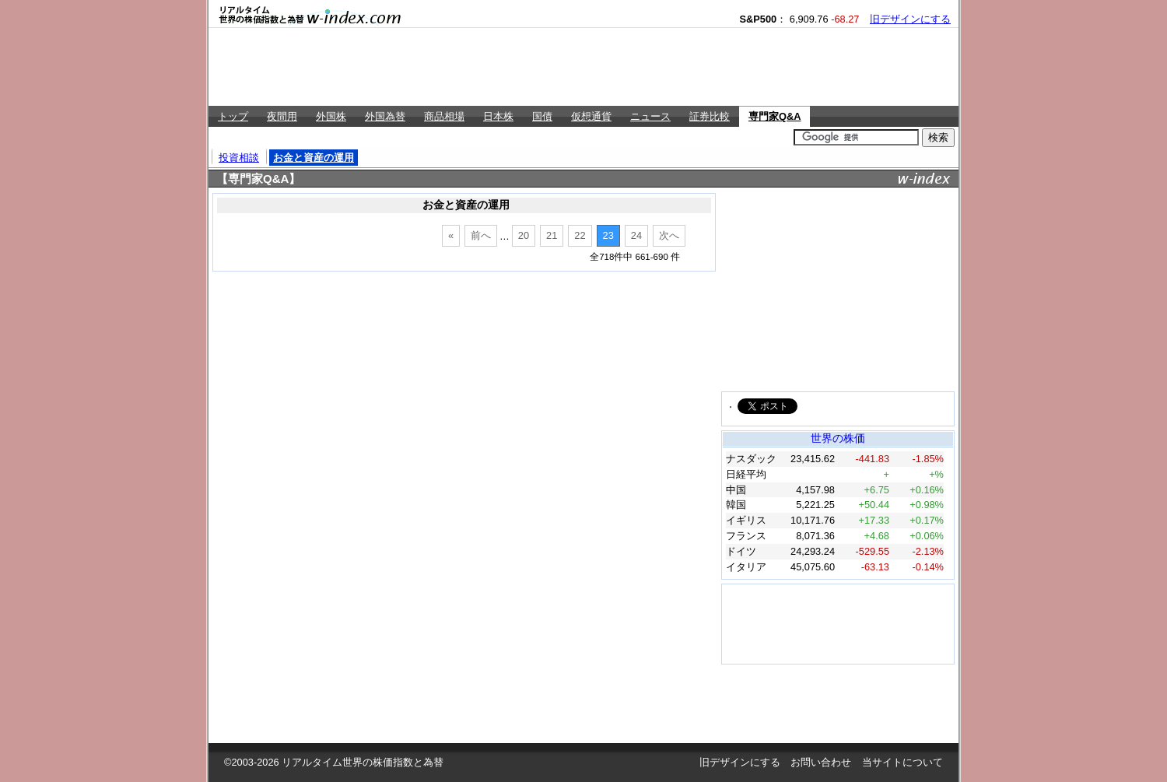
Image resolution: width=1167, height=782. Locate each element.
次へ (669, 235)
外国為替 (385, 116)
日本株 (498, 116)
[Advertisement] (583, 67)
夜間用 (282, 116)
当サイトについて (902, 762)
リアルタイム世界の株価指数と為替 (362, 762)
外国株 (331, 116)
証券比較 (709, 116)
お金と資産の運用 (313, 157)
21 (551, 235)
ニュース (650, 116)
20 (523, 235)
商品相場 (444, 116)
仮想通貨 (591, 116)
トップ (233, 116)
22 (579, 235)
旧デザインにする (910, 19)
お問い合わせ (820, 762)
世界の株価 (838, 438)
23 (608, 235)
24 (636, 235)
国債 (542, 116)
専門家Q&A (774, 116)
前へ (481, 235)
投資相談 (239, 157)
